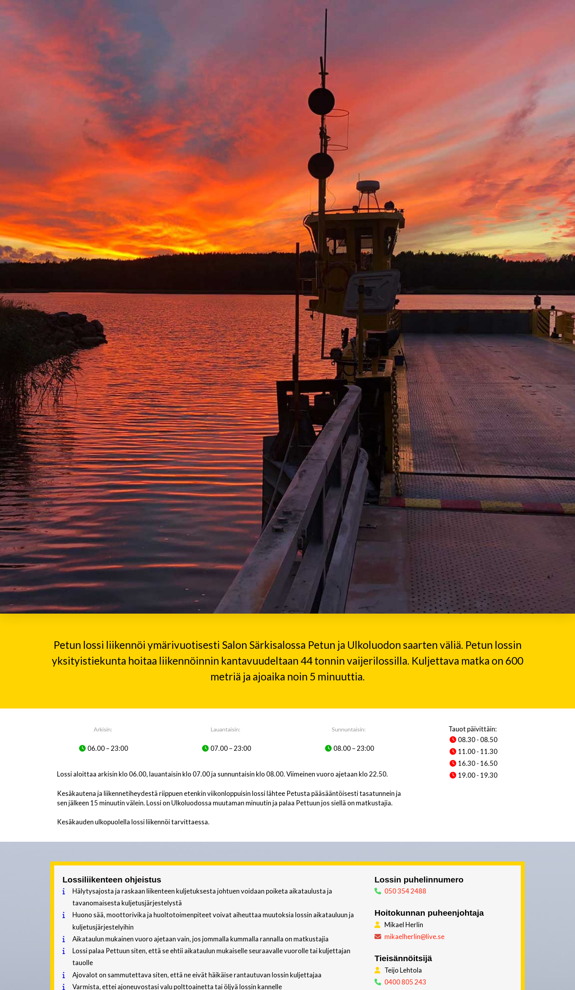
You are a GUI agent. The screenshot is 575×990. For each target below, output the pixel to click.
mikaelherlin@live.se (414, 936)
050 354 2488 (405, 891)
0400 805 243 (405, 982)
